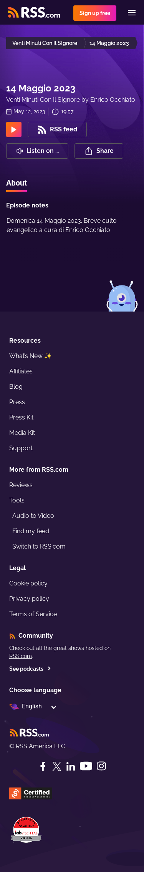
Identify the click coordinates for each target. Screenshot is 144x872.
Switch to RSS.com (39, 546)
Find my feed (30, 531)
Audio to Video (33, 515)
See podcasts (30, 669)
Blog (16, 386)
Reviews (21, 485)
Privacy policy (29, 598)
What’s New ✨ (30, 356)
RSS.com (20, 656)
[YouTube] (86, 766)
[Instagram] (101, 766)
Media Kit (22, 432)
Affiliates (21, 371)
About (16, 182)
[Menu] (131, 12)
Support (21, 448)
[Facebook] (43, 766)
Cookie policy (28, 583)
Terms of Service (33, 614)
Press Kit (21, 417)
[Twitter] (56, 766)
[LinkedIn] (70, 766)
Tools (17, 500)
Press (17, 402)
